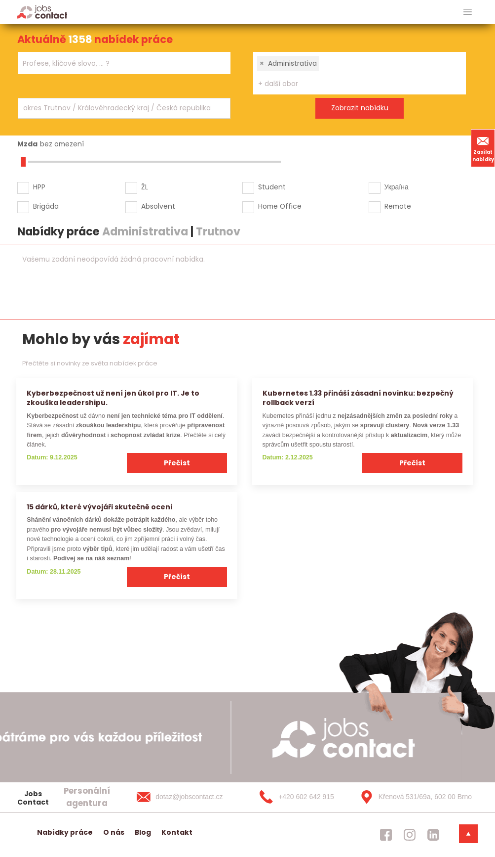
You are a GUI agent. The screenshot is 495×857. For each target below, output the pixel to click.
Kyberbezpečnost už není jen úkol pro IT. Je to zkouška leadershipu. (113, 397)
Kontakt (176, 832)
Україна (396, 187)
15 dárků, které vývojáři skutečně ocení (100, 507)
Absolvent (158, 206)
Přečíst (177, 463)
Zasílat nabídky (483, 148)
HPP (39, 187)
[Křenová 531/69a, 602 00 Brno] (412, 797)
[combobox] (124, 63)
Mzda (27, 144)
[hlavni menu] (467, 12)
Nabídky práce (65, 832)
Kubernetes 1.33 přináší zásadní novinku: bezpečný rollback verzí (358, 397)
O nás (113, 832)
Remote (397, 206)
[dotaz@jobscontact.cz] (189, 797)
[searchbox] (118, 63)
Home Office (280, 206)
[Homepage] (42, 11)
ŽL (144, 187)
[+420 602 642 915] (301, 797)
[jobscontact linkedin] (433, 835)
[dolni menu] (468, 833)
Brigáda (46, 206)
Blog (143, 832)
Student (272, 187)
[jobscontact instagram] (409, 835)
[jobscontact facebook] (386, 835)
